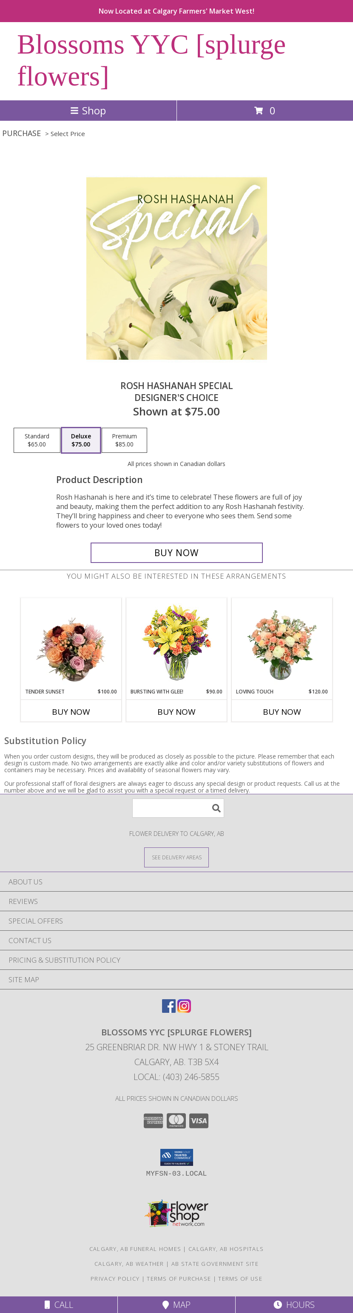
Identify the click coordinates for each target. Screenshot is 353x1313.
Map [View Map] (176, 1304)
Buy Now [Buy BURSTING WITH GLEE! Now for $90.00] (176, 711)
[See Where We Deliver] (176, 857)
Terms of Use (240, 1278)
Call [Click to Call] (59, 1304)
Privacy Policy (115, 1278)
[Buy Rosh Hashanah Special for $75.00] (177, 553)
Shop (88, 110)
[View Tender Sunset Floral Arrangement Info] (71, 643)
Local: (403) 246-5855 (176, 1077)
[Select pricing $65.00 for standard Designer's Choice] (37, 440)
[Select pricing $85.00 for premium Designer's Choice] (124, 440)
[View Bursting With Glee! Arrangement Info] (176, 643)
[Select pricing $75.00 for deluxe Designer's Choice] (81, 440)
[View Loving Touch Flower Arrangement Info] (282, 643)
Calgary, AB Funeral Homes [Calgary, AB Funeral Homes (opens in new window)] (135, 1249)
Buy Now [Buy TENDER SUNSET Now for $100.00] (71, 711)
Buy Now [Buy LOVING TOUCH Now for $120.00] (282, 711)
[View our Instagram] (184, 1010)
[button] (176, 1157)
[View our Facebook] (169, 1010)
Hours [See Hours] (294, 1304)
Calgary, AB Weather (129, 1264)
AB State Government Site (215, 1264)
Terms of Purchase (179, 1278)
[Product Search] (178, 808)
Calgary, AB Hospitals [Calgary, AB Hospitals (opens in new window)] (226, 1249)
